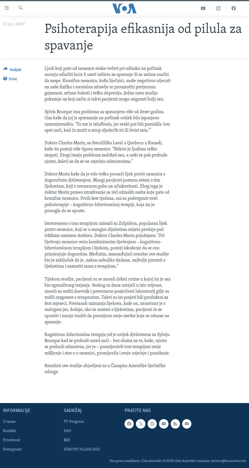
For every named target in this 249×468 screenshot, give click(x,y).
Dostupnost (12, 450)
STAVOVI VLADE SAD (82, 450)
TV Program (74, 422)
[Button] (12, 71)
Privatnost (11, 440)
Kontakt (9, 431)
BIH (67, 440)
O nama (9, 422)
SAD (67, 431)
